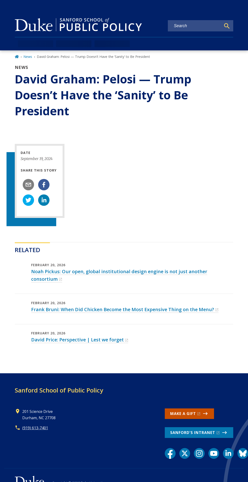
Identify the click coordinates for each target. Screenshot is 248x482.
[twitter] (28, 200)
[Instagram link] (199, 453)
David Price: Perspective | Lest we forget (77, 339)
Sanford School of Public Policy (59, 390)
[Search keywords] (194, 25)
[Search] (227, 26)
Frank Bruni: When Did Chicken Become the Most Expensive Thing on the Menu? (122, 309)
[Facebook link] (170, 453)
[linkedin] (44, 200)
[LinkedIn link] (228, 453)
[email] (28, 185)
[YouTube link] (213, 453)
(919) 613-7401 (35, 427)
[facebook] (44, 185)
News (27, 56)
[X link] (184, 453)
